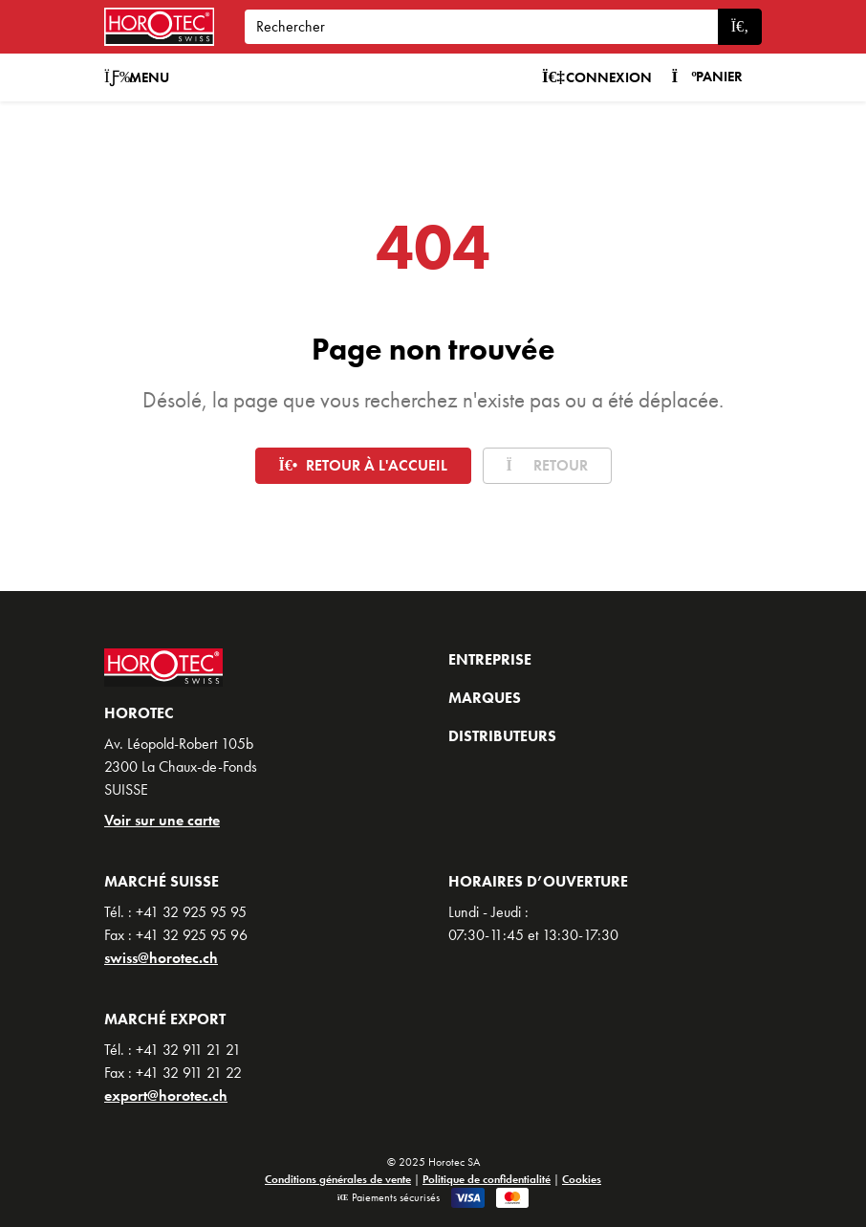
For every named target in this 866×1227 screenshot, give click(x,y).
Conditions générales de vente (338, 1179)
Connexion (597, 77)
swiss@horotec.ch (161, 958)
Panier (707, 76)
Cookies (581, 1179)
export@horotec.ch (165, 1095)
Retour (547, 465)
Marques (484, 698)
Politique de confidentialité (486, 1179)
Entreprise (489, 659)
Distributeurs (502, 736)
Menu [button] (136, 77)
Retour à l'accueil (363, 465)
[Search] (481, 27)
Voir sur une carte (162, 820)
